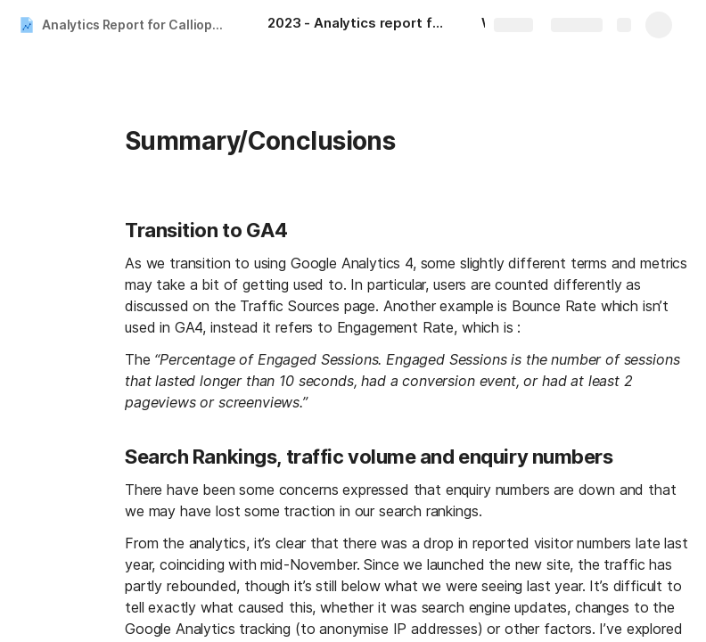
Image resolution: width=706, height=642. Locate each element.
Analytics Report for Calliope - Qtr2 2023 (137, 24)
